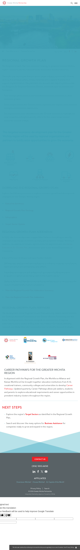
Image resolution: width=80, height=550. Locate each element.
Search (46, 488)
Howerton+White (49, 494)
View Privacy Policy (68, 547)
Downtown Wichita (23, 482)
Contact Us (40, 459)
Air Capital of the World (54, 482)
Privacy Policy (36, 488)
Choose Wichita (38, 482)
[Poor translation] (7, 515)
